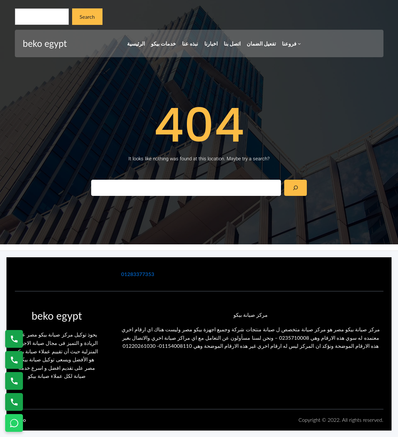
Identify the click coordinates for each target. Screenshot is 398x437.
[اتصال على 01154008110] (14, 339)
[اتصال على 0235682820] (14, 360)
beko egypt (45, 43)
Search (87, 17)
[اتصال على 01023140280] (14, 381)
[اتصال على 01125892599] (14, 402)
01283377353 (137, 274)
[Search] (295, 188)
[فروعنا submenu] (299, 43)
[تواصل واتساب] (14, 423)
